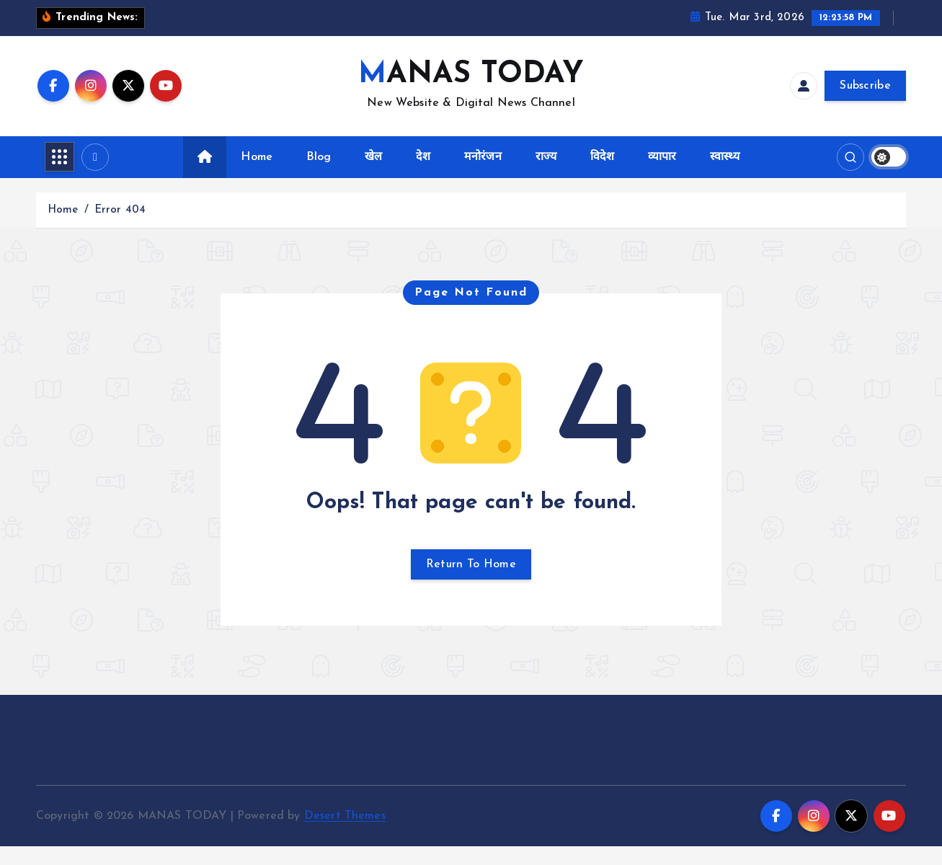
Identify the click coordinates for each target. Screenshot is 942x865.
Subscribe (865, 104)
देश (423, 175)
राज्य (546, 175)
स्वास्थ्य (724, 175)
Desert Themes (345, 834)
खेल (373, 175)
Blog (319, 175)
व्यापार (662, 175)
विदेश (602, 175)
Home (256, 175)
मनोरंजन (483, 175)
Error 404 (120, 228)
